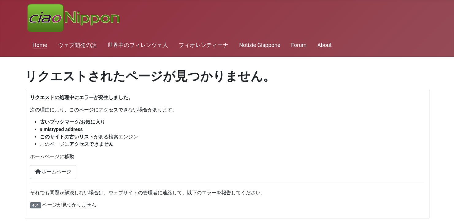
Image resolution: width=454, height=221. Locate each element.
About (324, 45)
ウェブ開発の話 (77, 45)
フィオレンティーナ (203, 45)
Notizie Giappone (259, 45)
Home (39, 45)
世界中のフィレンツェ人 (137, 45)
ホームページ (53, 172)
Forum (299, 45)
